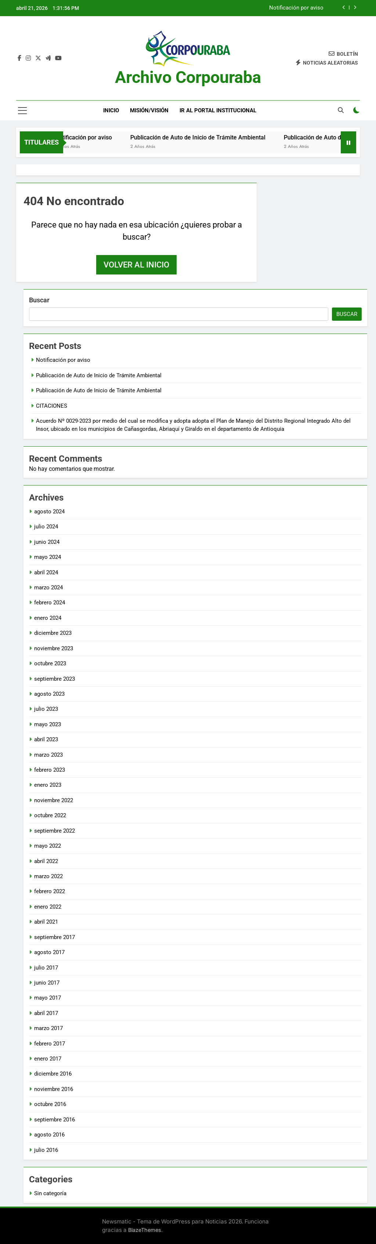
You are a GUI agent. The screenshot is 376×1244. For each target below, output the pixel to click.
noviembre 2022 (53, 800)
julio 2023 (46, 709)
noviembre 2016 (53, 1089)
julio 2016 (46, 1150)
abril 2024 (46, 572)
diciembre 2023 (53, 633)
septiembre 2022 (54, 830)
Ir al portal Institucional (218, 110)
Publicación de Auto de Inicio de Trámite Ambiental (204, 137)
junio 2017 (46, 982)
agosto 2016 (49, 1134)
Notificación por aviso (296, 8)
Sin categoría (50, 1193)
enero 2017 (47, 1058)
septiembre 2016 (54, 1119)
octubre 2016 (50, 1104)
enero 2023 (47, 785)
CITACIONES (51, 406)
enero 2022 (47, 906)
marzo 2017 (48, 1028)
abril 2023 (46, 739)
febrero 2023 (49, 770)
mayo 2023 (47, 724)
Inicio (111, 110)
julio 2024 (46, 526)
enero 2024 (47, 618)
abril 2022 (46, 861)
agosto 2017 (49, 952)
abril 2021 (46, 922)
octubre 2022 (50, 815)
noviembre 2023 (53, 648)
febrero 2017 (49, 1043)
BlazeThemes (144, 1230)
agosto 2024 (49, 511)
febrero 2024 (49, 602)
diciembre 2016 (53, 1073)
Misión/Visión (149, 110)
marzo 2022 (48, 876)
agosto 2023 (49, 694)
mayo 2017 (47, 997)
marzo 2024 (48, 587)
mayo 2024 (47, 557)
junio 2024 (46, 542)
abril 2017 (46, 1013)
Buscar (39, 300)
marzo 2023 (48, 755)
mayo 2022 (47, 846)
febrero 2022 (49, 891)
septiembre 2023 (54, 679)
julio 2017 (46, 967)
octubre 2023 (50, 663)
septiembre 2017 (54, 937)
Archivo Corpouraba (188, 77)
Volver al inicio (136, 264)
